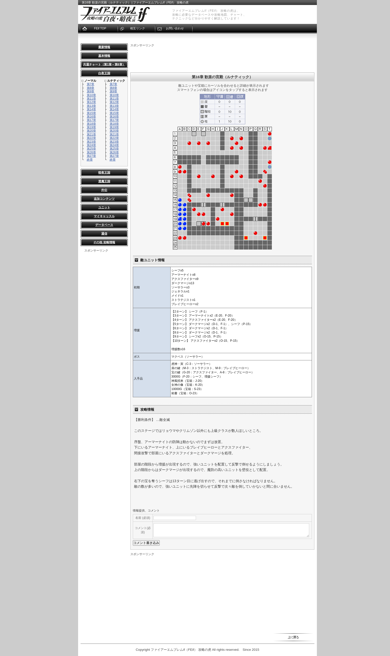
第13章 (91, 106)
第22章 (91, 138)
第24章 (91, 145)
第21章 (91, 134)
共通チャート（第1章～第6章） (104, 64)
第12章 (91, 102)
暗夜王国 (104, 172)
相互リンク (137, 28)
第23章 (91, 141)
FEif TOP (100, 28)
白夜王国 (104, 73)
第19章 (91, 127)
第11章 (91, 98)
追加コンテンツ (104, 198)
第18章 (91, 124)
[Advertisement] (104, 327)
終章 (90, 159)
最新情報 (104, 47)
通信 (104, 233)
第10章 (91, 95)
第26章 (91, 152)
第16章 (91, 116)
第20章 (91, 130)
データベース (104, 225)
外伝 (104, 190)
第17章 (91, 120)
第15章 (91, 113)
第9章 (91, 91)
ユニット (104, 207)
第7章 (91, 84)
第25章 (91, 148)
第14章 (91, 109)
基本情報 (104, 56)
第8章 (91, 88)
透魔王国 (104, 181)
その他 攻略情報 (104, 242)
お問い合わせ (175, 28)
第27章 (91, 156)
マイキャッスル (104, 216)
